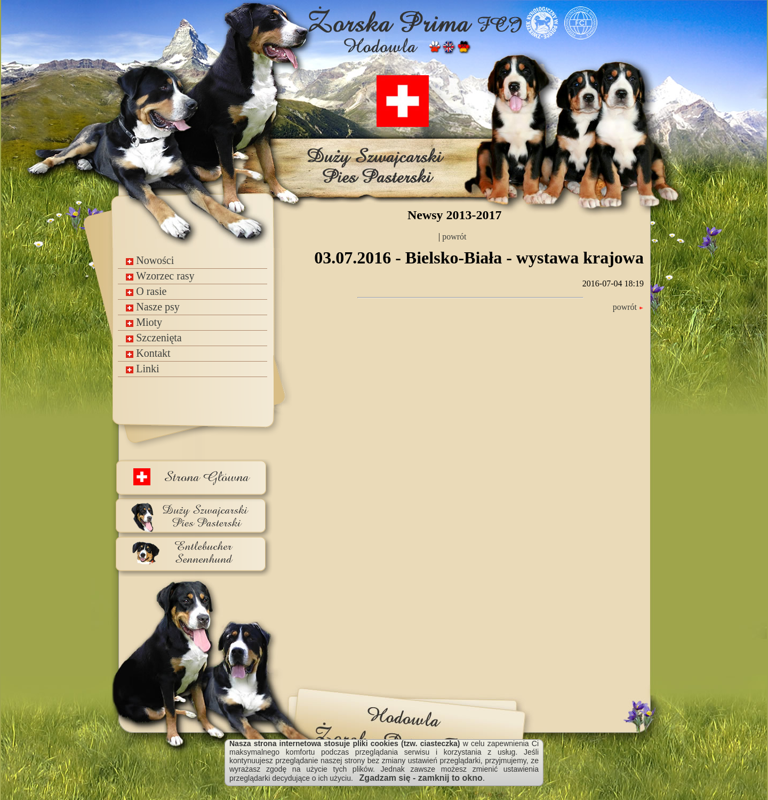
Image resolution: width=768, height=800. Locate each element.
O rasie (146, 291)
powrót (453, 236)
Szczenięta (154, 337)
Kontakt (148, 353)
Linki (142, 368)
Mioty (144, 322)
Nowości (150, 260)
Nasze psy (153, 307)
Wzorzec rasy (160, 276)
